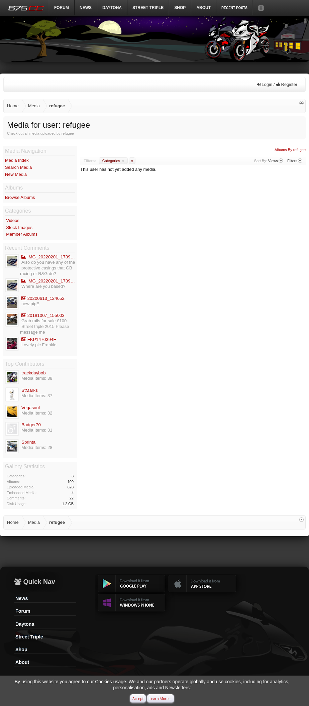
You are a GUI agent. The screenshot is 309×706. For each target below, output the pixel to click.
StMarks (29, 390)
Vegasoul (30, 407)
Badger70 (31, 424)
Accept (137, 698)
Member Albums (21, 234)
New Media (16, 174)
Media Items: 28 (37, 447)
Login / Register (277, 84)
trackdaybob (33, 372)
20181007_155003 (43, 315)
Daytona (24, 624)
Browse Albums (20, 197)
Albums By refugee (290, 150)
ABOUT (203, 7)
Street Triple (148, 7)
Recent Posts (234, 8)
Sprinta (28, 442)
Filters (294, 160)
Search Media (18, 167)
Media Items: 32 (37, 413)
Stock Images (19, 227)
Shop (180, 7)
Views (275, 160)
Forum (61, 7)
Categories (113, 161)
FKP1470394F (38, 339)
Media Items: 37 (37, 395)
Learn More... (160, 698)
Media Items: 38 (37, 378)
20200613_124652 (43, 298)
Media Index (17, 160)
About (22, 662)
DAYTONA (112, 7)
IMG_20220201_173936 (48, 256)
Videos (12, 220)
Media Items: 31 (37, 430)
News (86, 7)
